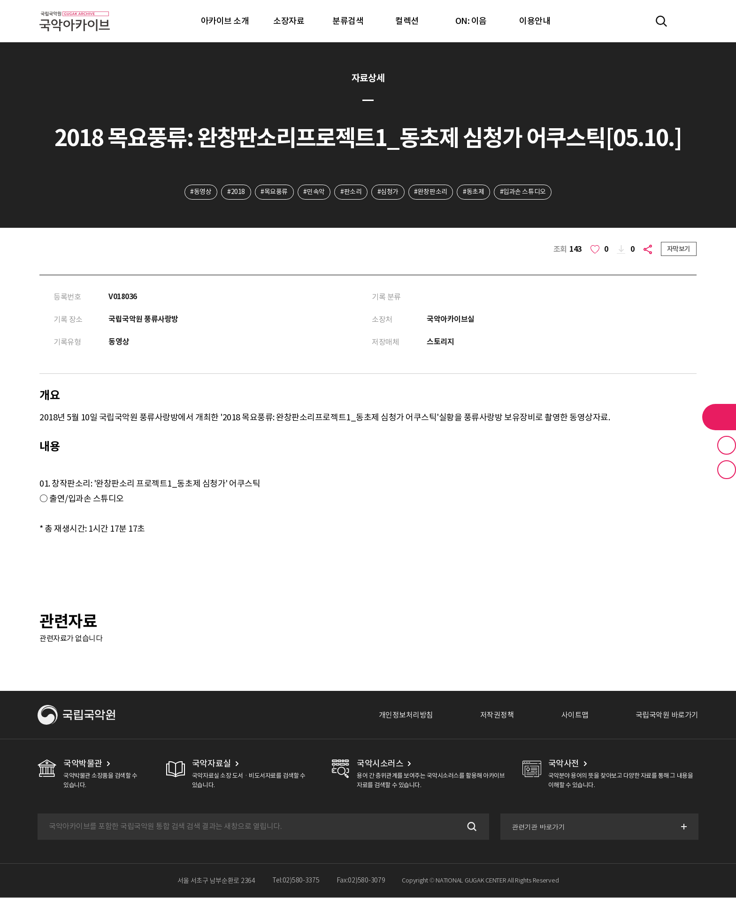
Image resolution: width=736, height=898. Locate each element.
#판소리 (350, 192)
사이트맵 (575, 715)
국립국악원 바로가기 (667, 715)
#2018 (236, 192)
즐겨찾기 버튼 (726, 445)
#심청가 (388, 192)
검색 (470, 827)
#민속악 (313, 192)
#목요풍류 (273, 192)
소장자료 (288, 20)
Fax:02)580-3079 (361, 881)
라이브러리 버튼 (719, 417)
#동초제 (473, 192)
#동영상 (200, 192)
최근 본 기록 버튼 (726, 469)
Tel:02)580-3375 (296, 881)
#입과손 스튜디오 (524, 192)
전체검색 (661, 21)
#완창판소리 (430, 192)
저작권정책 (497, 715)
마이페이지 (688, 21)
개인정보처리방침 (406, 715)
